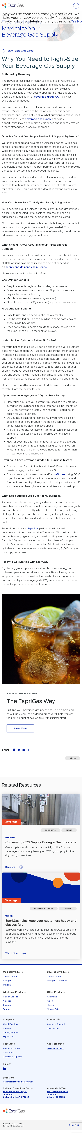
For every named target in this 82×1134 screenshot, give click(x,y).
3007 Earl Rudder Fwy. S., (15, 1091)
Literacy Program (11, 1032)
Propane (7, 1009)
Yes (73, 21)
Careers (7, 1028)
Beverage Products (58, 971)
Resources (9, 1043)
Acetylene (52, 996)
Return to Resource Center (20, 50)
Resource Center (11, 1048)
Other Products (56, 992)
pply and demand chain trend (27, 267)
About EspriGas (10, 1024)
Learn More (20, 728)
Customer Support (56, 1024)
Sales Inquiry (53, 1028)
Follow (7, 1063)
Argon (50, 1001)
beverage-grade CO (47, 96)
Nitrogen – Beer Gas (57, 980)
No (79, 21)
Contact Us (53, 1019)
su (7, 267)
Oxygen (7, 985)
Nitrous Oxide (53, 1009)
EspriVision (8, 1036)
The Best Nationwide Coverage (18, 1082)
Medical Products (13, 971)
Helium (50, 1005)
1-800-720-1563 (55, 1048)
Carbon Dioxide (10, 976)
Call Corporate (55, 1043)
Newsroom (8, 1052)
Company (8, 1019)
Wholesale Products (14, 992)
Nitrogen (7, 980)
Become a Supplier (12, 1056)
